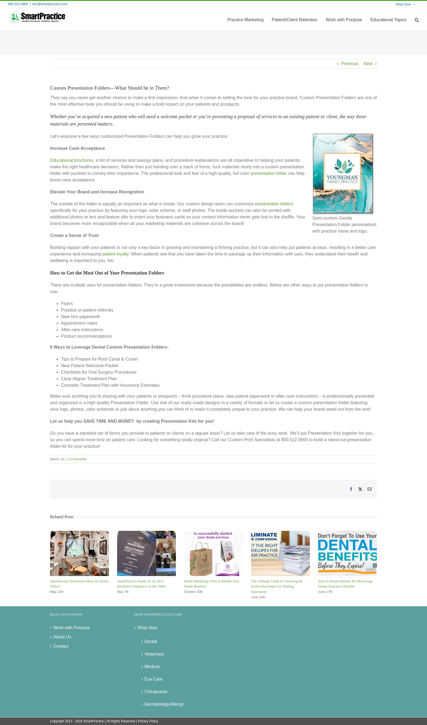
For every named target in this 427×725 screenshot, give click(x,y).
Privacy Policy (148, 721)
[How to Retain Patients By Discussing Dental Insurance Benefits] (347, 533)
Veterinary (154, 654)
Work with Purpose (71, 627)
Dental (151, 641)
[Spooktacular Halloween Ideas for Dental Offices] (79, 533)
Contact (60, 646)
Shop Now (147, 627)
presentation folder (269, 173)
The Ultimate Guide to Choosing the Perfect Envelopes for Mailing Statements (277, 586)
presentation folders (274, 204)
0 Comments (77, 459)
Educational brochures (71, 160)
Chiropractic (156, 691)
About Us (62, 637)
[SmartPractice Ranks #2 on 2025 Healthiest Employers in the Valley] (146, 533)
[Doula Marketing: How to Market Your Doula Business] (213, 533)
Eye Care (154, 679)
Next (368, 63)
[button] (417, 19)
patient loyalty (115, 254)
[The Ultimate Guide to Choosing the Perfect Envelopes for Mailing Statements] (280, 533)
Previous (349, 63)
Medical (152, 666)
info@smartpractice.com (50, 4)
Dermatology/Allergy (164, 704)
